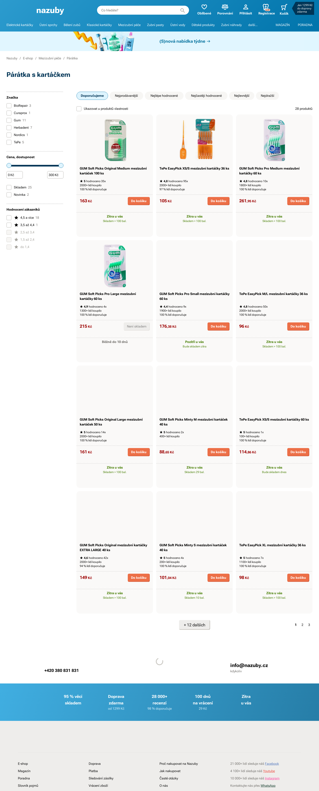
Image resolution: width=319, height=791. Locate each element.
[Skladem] (9, 187)
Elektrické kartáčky (20, 25)
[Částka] (14, 175)
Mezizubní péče (129, 25)
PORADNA (305, 25)
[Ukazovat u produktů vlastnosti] (78, 108)
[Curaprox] (9, 113)
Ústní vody (177, 25)
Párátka (72, 58)
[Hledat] (181, 10)
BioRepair (19, 105)
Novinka (18, 194)
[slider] (9, 165)
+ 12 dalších (194, 659)
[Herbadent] (9, 127)
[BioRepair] (9, 105)
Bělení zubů (72, 25)
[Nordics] (9, 135)
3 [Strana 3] (309, 659)
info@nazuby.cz (249, 700)
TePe (15, 142)
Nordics (17, 135)
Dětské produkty (203, 25)
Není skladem (136, 344)
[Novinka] (9, 194)
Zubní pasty (155, 25)
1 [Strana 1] (296, 659)
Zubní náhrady (231, 25)
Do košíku (138, 209)
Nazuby (12, 58)
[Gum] (9, 120)
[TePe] (9, 142)
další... (253, 25)
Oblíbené (203, 9)
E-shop (28, 58)
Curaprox (19, 113)
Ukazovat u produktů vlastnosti (102, 108)
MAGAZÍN (283, 25)
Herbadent (19, 127)
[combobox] (141, 10)
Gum (16, 120)
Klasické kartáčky (99, 25)
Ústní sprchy (48, 25)
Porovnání (223, 9)
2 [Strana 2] (302, 659)
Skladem (19, 187)
